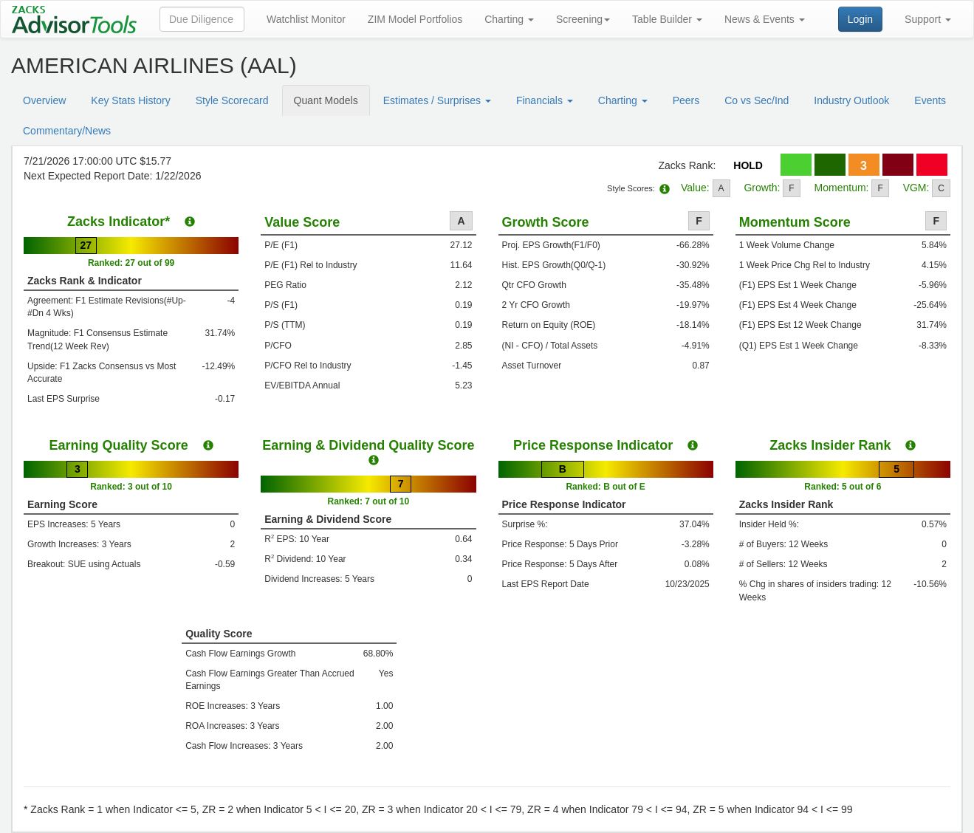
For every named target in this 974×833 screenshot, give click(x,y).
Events (930, 100)
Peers (686, 100)
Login (860, 19)
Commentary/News (67, 131)
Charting (509, 19)
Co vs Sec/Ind (756, 100)
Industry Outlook (851, 100)
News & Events (764, 19)
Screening (583, 19)
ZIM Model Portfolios (415, 19)
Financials (544, 100)
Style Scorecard (232, 100)
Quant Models (326, 100)
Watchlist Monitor (306, 19)
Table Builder (667, 19)
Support (928, 19)
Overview (44, 100)
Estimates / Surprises (437, 100)
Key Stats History (130, 100)
